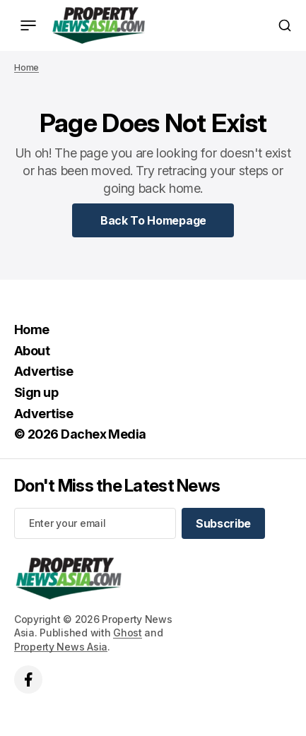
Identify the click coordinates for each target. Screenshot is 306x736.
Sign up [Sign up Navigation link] (36, 392)
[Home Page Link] (153, 220)
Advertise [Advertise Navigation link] (43, 371)
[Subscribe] (223, 523)
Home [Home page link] (26, 67)
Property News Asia (60, 647)
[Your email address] (95, 523)
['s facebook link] (28, 679)
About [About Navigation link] (31, 350)
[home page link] (98, 25)
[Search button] (285, 25)
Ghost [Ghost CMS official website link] (127, 633)
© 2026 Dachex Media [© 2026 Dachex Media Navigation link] (80, 434)
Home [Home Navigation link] (31, 329)
